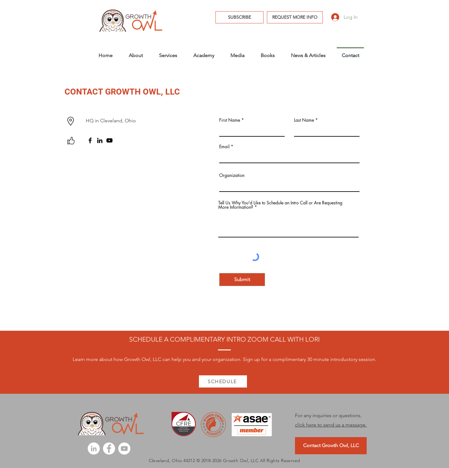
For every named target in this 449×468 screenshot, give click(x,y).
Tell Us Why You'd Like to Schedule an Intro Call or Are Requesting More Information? (280, 205)
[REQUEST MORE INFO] (295, 17)
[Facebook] (90, 140)
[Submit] (242, 279)
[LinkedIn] (100, 140)
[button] (239, 17)
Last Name (304, 120)
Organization (231, 175)
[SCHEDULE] (223, 381)
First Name (229, 120)
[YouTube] (109, 140)
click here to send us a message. (331, 425)
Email (224, 146)
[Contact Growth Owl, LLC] (331, 445)
